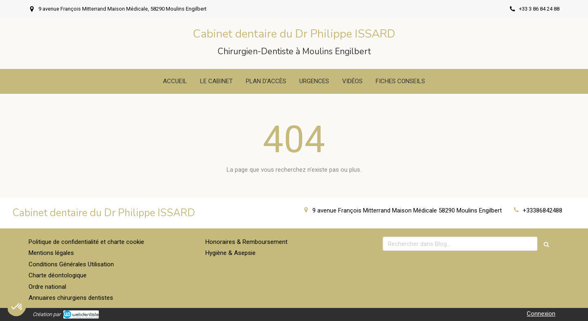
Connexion (541, 313)
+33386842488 (542, 210)
